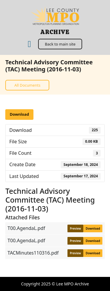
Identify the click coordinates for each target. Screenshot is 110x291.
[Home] (29, 44)
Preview (75, 228)
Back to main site (60, 44)
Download (19, 114)
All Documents (27, 85)
